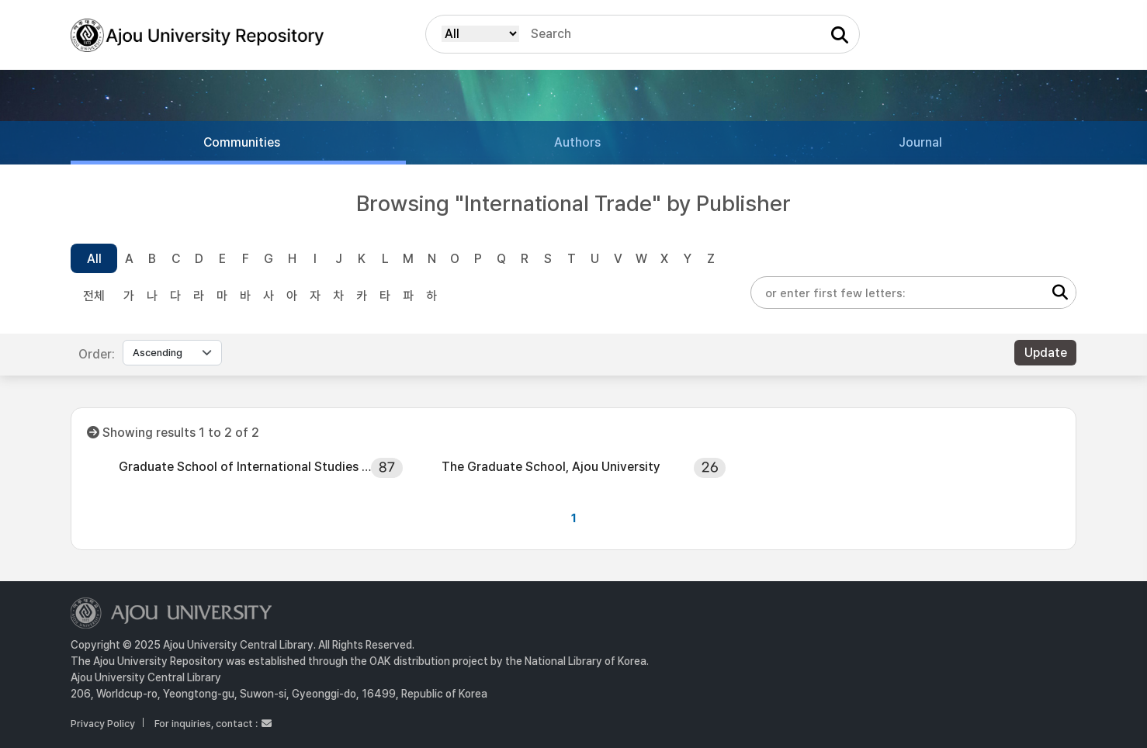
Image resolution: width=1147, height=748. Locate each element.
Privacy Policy (103, 723)
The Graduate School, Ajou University (551, 466)
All (94, 258)
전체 (94, 296)
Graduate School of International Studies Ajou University (245, 466)
